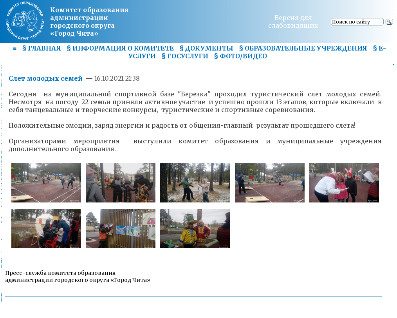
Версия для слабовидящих (293, 21)
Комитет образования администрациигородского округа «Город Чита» (89, 21)
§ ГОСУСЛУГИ (184, 56)
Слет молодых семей (46, 78)
